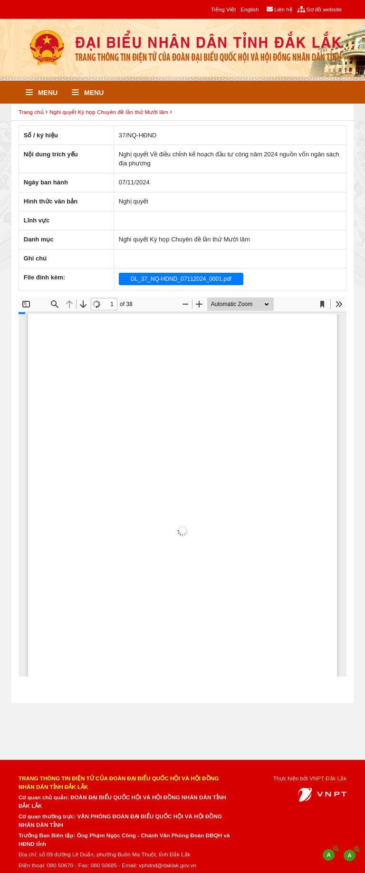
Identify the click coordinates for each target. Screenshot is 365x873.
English (249, 9)
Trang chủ (31, 112)
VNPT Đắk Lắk (327, 778)
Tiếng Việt (223, 9)
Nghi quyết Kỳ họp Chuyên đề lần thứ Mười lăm (108, 112)
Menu (42, 92)
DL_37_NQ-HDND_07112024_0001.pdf (181, 279)
